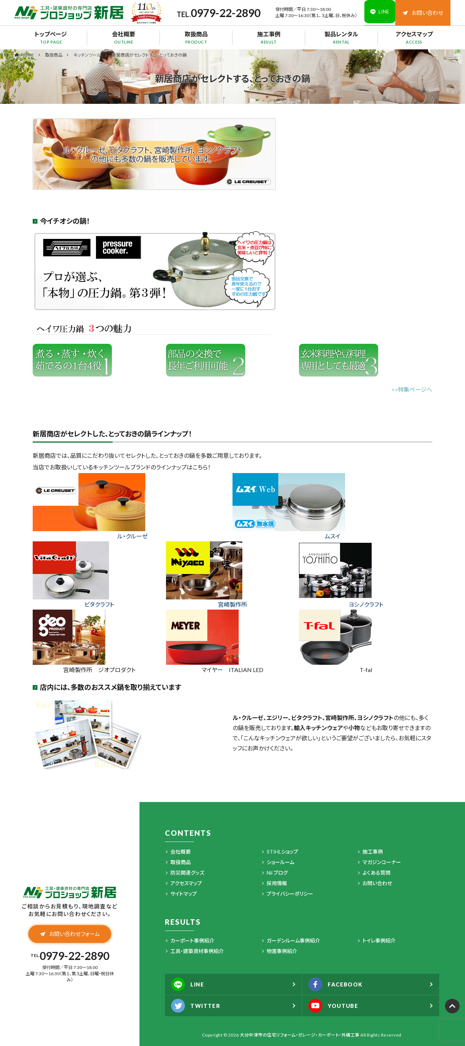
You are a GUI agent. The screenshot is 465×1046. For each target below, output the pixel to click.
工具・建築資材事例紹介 (197, 951)
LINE (189, 984)
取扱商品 (196, 37)
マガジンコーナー (382, 862)
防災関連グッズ (187, 873)
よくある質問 (377, 873)
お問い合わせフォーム (70, 935)
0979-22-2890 (221, 12)
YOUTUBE (335, 1006)
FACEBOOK (338, 984)
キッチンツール (87, 55)
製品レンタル (341, 37)
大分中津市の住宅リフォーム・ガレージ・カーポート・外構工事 (300, 1035)
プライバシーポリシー (290, 894)
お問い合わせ (423, 12)
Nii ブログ (277, 873)
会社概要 (123, 37)
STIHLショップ (282, 851)
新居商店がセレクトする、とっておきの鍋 (149, 55)
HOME (27, 55)
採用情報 (277, 883)
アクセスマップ (414, 37)
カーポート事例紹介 (192, 940)
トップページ (51, 37)
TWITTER (197, 1006)
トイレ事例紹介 (379, 940)
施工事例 (269, 37)
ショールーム (280, 862)
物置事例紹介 (282, 951)
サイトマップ (183, 894)
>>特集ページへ (411, 389)
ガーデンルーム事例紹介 (293, 940)
